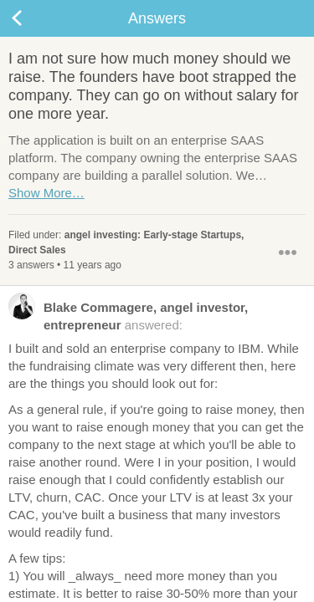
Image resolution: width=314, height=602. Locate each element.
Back (33, 18)
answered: (128, 315)
